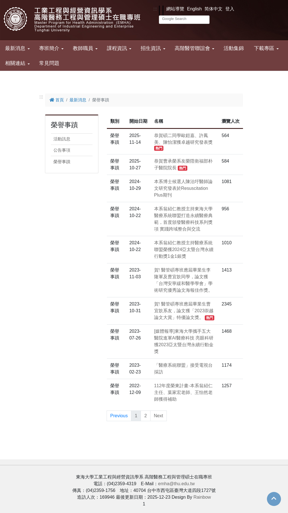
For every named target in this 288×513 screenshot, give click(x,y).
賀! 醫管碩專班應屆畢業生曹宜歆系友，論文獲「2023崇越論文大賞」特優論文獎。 (184, 311)
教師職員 (83, 48)
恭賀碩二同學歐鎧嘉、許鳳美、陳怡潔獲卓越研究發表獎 (183, 141)
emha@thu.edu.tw (176, 483)
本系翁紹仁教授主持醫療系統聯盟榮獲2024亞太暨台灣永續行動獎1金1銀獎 (184, 249)
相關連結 (15, 63)
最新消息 (15, 48)
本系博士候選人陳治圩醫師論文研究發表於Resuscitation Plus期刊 (183, 188)
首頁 (57, 99)
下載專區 (264, 48)
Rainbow (202, 497)
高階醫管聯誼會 (192, 48)
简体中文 (213, 8)
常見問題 (49, 63)
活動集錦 (234, 48)
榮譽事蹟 (61, 161)
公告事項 (61, 150)
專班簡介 (49, 48)
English (194, 8)
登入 (229, 8)
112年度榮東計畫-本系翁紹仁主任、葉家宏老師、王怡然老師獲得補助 (183, 392)
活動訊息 (61, 138)
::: (155, 8)
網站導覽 (175, 8)
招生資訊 (151, 48)
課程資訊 (117, 48)
